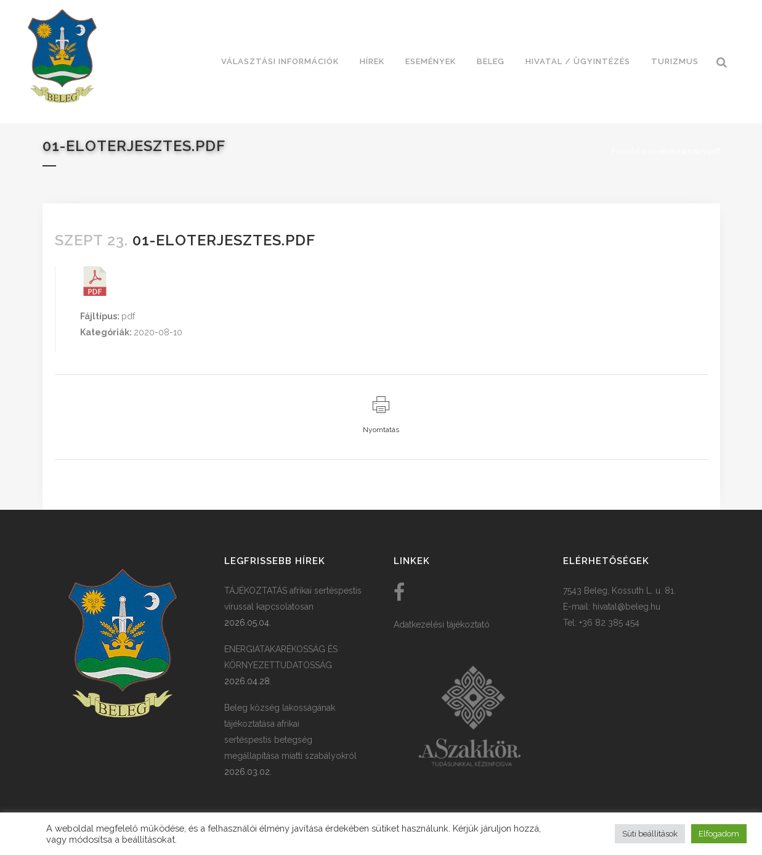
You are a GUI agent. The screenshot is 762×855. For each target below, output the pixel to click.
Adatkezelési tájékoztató (442, 624)
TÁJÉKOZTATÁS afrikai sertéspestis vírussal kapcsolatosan (293, 599)
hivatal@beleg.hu (626, 607)
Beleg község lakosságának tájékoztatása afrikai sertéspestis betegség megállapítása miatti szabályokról (290, 732)
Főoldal (626, 151)
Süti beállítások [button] (650, 833)
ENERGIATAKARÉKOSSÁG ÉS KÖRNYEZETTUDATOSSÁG (281, 657)
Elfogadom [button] (719, 833)
